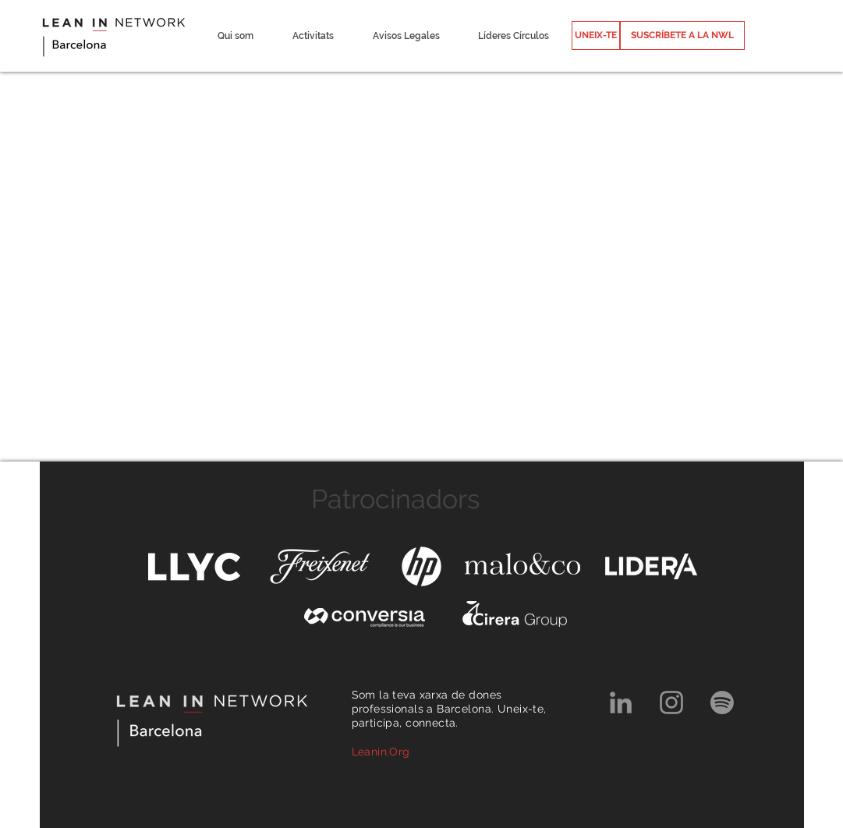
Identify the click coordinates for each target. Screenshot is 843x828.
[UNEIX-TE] (596, 35)
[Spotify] (722, 702)
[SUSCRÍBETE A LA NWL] (682, 35)
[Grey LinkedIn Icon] (620, 702)
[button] (236, 36)
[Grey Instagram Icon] (671, 702)
